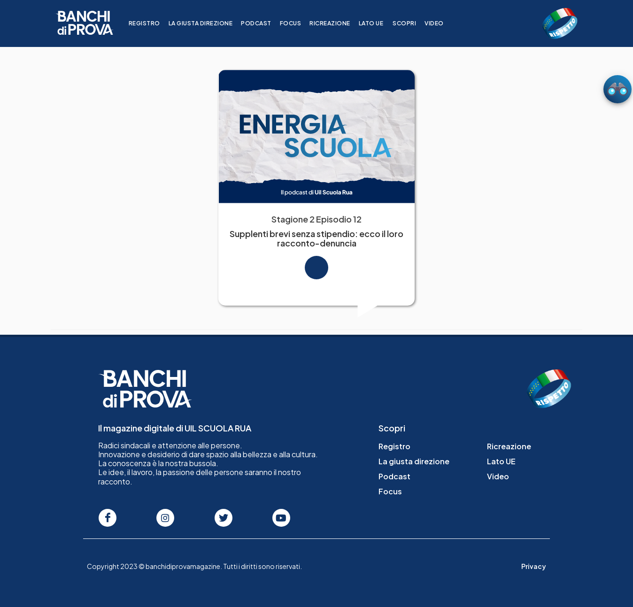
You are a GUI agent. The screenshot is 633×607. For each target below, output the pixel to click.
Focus (296, 23)
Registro (150, 23)
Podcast (262, 23)
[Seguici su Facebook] (107, 517)
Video (439, 23)
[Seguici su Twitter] (223, 517)
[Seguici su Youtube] (281, 517)
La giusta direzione (206, 23)
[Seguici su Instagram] (165, 517)
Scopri (410, 23)
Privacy (533, 566)
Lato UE (376, 23)
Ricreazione (335, 23)
